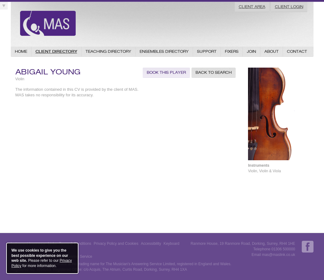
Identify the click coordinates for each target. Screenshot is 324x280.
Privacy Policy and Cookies (116, 243)
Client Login (289, 6)
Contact (297, 51)
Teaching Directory (108, 51)
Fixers (231, 51)
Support (207, 51)
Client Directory (56, 51)
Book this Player (166, 72)
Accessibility (151, 243)
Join (251, 51)
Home (21, 51)
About (271, 51)
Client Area (252, 6)
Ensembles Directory (164, 51)
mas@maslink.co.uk (278, 255)
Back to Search (214, 72)
